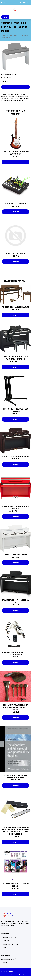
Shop (5, 17)
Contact (11, 975)
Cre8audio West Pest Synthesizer (15, 204)
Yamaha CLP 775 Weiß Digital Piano (15, 554)
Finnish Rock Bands (10, 937)
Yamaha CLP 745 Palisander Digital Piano (15, 456)
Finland (5, 2)
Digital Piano (13, 74)
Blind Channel (8, 941)
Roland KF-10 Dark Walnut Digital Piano (15, 307)
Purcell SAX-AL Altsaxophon (15, 253)
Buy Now (15, 87)
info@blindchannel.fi (24, 2)
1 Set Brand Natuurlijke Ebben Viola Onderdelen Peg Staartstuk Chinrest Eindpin (15, 707)
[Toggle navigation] (3, 9)
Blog (5, 948)
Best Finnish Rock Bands (12, 944)
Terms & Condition (21, 975)
